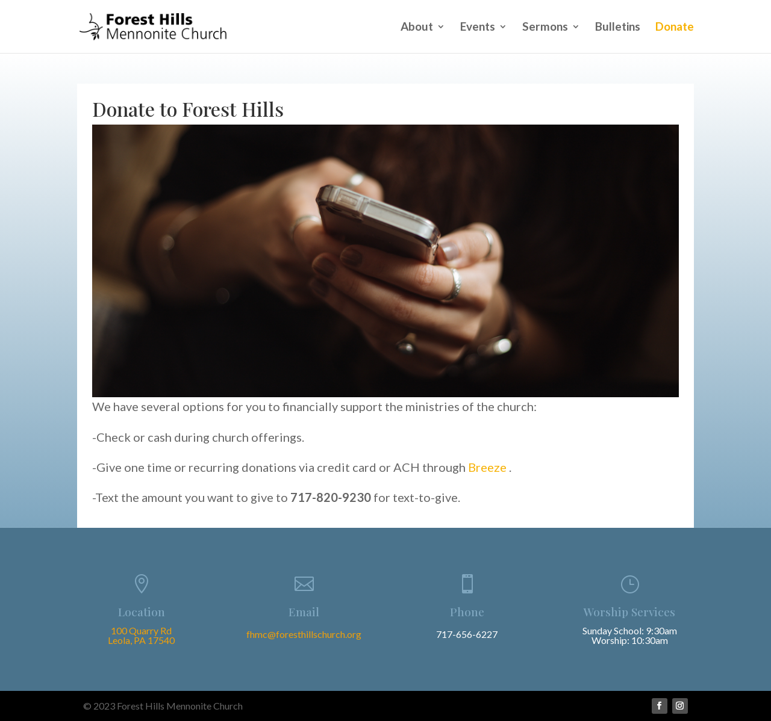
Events (477, 27)
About (417, 27)
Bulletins (617, 27)
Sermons (545, 27)
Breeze (488, 467)
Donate (674, 27)
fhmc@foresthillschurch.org (303, 634)
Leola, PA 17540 (141, 640)
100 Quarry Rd (141, 630)
